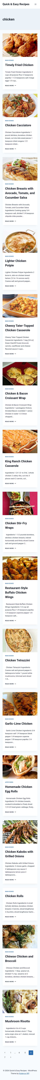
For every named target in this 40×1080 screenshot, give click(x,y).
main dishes (9, 60)
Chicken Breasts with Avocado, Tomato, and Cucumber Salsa (20, 193)
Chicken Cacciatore (18, 125)
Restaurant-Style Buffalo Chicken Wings (16, 592)
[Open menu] (35, 4)
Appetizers (9, 782)
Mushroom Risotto (17, 1021)
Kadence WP (24, 1073)
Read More (10, 85)
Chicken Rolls (14, 896)
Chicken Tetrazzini (17, 660)
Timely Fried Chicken (19, 65)
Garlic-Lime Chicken (18, 723)
